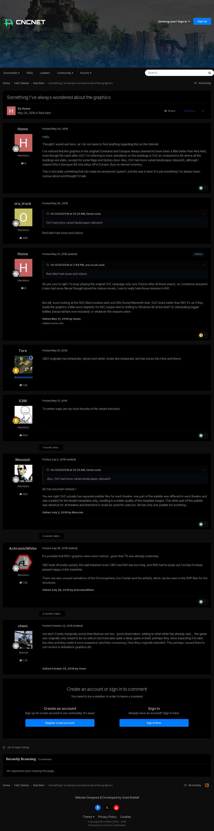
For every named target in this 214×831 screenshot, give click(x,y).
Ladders (45, 72)
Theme (88, 816)
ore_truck (22, 203)
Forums (85, 72)
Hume (26, 108)
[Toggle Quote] (48, 213)
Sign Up (202, 21)
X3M (23, 401)
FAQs (30, 72)
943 (24, 435)
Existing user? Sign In (174, 21)
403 (24, 494)
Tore (23, 351)
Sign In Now (154, 722)
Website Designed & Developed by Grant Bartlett (107, 797)
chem (23, 626)
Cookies (125, 816)
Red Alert (45, 112)
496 (24, 237)
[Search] (165, 73)
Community (65, 72)
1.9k (23, 385)
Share (169, 110)
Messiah (22, 460)
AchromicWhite (22, 548)
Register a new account (59, 722)
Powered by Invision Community (107, 825)
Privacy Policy (107, 816)
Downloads (12, 72)
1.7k (23, 660)
